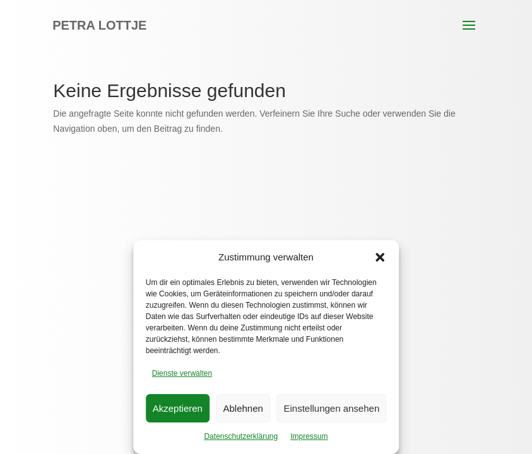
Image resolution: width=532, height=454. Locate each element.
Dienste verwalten (182, 373)
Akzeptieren (178, 408)
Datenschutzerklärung (241, 436)
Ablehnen (243, 408)
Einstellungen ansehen (331, 408)
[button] (380, 257)
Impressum (309, 436)
